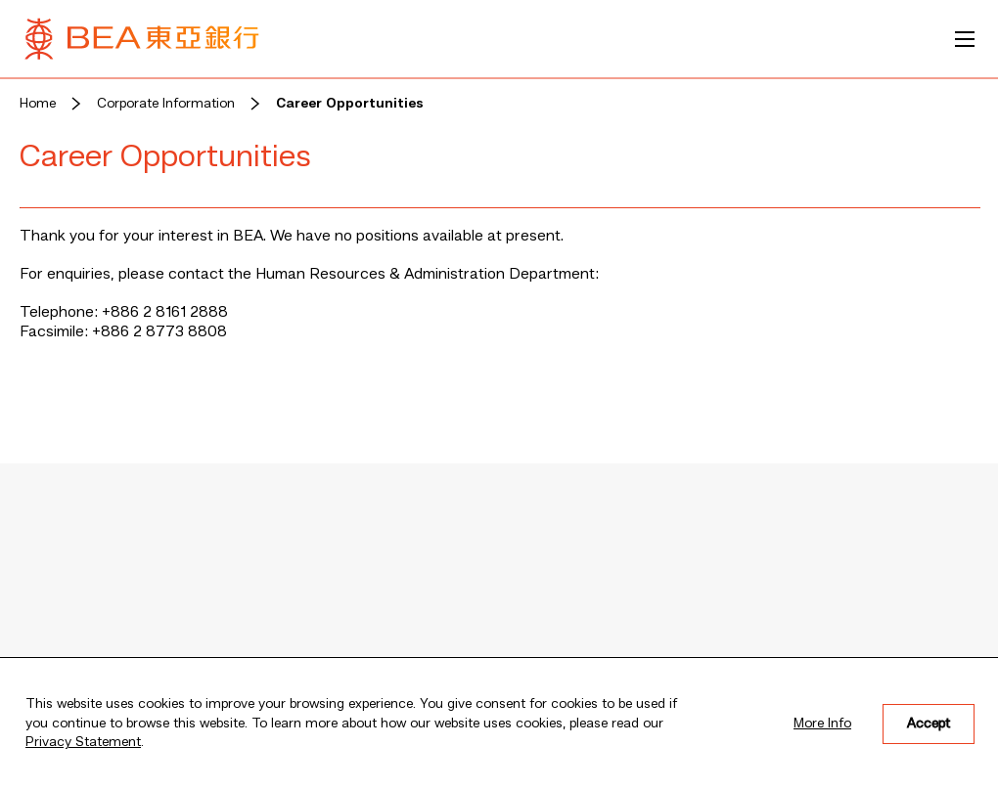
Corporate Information (166, 103)
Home (38, 103)
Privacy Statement (83, 742)
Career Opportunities (350, 103)
